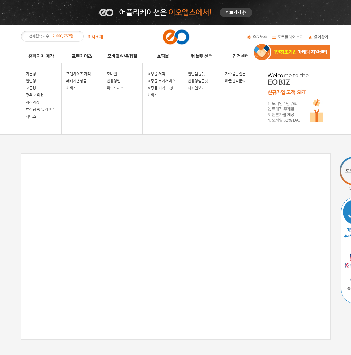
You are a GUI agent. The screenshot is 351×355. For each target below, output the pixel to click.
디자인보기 (196, 88)
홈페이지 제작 (41, 56)
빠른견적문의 (235, 81)
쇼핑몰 (163, 56)
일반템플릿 (196, 74)
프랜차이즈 (82, 56)
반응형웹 (113, 81)
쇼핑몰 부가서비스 (161, 81)
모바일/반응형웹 (122, 56)
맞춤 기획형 (35, 95)
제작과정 (32, 102)
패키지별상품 (76, 81)
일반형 (31, 81)
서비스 (31, 117)
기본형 (31, 74)
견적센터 (241, 56)
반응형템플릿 (198, 81)
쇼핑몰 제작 (156, 74)
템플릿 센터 (201, 56)
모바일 (112, 74)
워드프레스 (115, 88)
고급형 (31, 88)
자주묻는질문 (235, 74)
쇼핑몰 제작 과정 (160, 88)
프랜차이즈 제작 (78, 74)
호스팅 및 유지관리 (40, 109)
